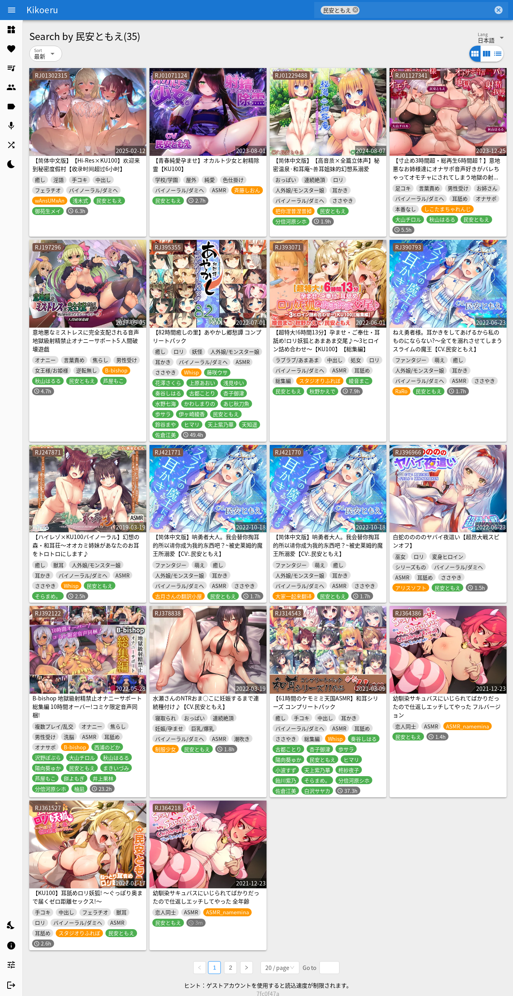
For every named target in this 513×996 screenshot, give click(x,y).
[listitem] (11, 29)
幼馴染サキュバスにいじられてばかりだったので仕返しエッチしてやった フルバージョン (447, 706)
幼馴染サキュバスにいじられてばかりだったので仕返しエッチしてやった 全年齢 (206, 897)
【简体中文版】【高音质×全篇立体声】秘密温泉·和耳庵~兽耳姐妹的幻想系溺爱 (326, 164)
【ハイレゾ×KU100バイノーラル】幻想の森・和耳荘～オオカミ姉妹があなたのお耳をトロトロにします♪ (85, 545)
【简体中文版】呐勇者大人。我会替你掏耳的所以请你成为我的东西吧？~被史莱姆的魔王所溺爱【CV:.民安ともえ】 (208, 545)
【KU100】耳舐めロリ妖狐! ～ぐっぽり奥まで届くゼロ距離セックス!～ (87, 897)
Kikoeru (42, 10)
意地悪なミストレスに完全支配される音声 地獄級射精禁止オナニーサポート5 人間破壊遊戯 (85, 340)
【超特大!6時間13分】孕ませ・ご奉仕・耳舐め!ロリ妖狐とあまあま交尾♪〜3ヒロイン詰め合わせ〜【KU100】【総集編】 (326, 340)
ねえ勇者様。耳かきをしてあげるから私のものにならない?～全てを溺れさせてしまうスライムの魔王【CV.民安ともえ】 (447, 340)
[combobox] (426, 10)
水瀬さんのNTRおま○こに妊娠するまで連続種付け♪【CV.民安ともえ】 (206, 702)
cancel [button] (355, 9)
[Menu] (11, 10)
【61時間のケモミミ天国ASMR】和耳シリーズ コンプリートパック (325, 702)
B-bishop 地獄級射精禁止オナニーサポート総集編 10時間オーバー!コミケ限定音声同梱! (87, 706)
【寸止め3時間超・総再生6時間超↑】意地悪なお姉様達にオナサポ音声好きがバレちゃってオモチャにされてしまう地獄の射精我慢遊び (446, 172)
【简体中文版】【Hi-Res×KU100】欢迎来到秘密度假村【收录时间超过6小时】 (86, 164)
